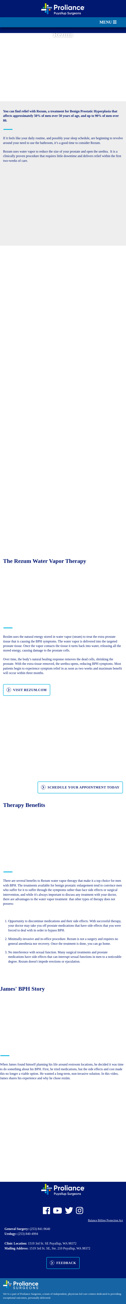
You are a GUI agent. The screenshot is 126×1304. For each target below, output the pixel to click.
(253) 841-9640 (40, 1229)
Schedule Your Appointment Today (83, 787)
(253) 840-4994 (28, 1234)
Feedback (66, 1263)
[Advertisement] (63, 66)
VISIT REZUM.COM (30, 690)
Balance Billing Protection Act (105, 1220)
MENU (108, 22)
